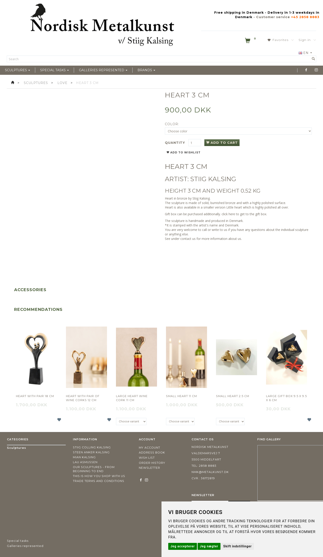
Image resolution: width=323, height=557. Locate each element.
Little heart (234, 207)
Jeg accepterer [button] (182, 546)
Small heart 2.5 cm (232, 396)
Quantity (175, 143)
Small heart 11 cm (181, 396)
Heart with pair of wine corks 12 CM (83, 398)
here (232, 214)
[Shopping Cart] (251, 41)
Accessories (30, 289)
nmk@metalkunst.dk (210, 472)
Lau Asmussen (85, 462)
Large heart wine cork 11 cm (132, 398)
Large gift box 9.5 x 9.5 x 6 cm (286, 398)
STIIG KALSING (213, 179)
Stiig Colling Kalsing (92, 447)
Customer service (273, 17)
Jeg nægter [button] (209, 546)
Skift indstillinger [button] (237, 546)
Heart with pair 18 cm (35, 396)
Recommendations (38, 309)
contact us (188, 239)
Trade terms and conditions (98, 481)
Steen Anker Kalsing (91, 452)
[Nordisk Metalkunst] (102, 26)
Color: (172, 124)
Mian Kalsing (84, 457)
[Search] (313, 59)
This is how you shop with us (99, 476)
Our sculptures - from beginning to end (94, 469)
